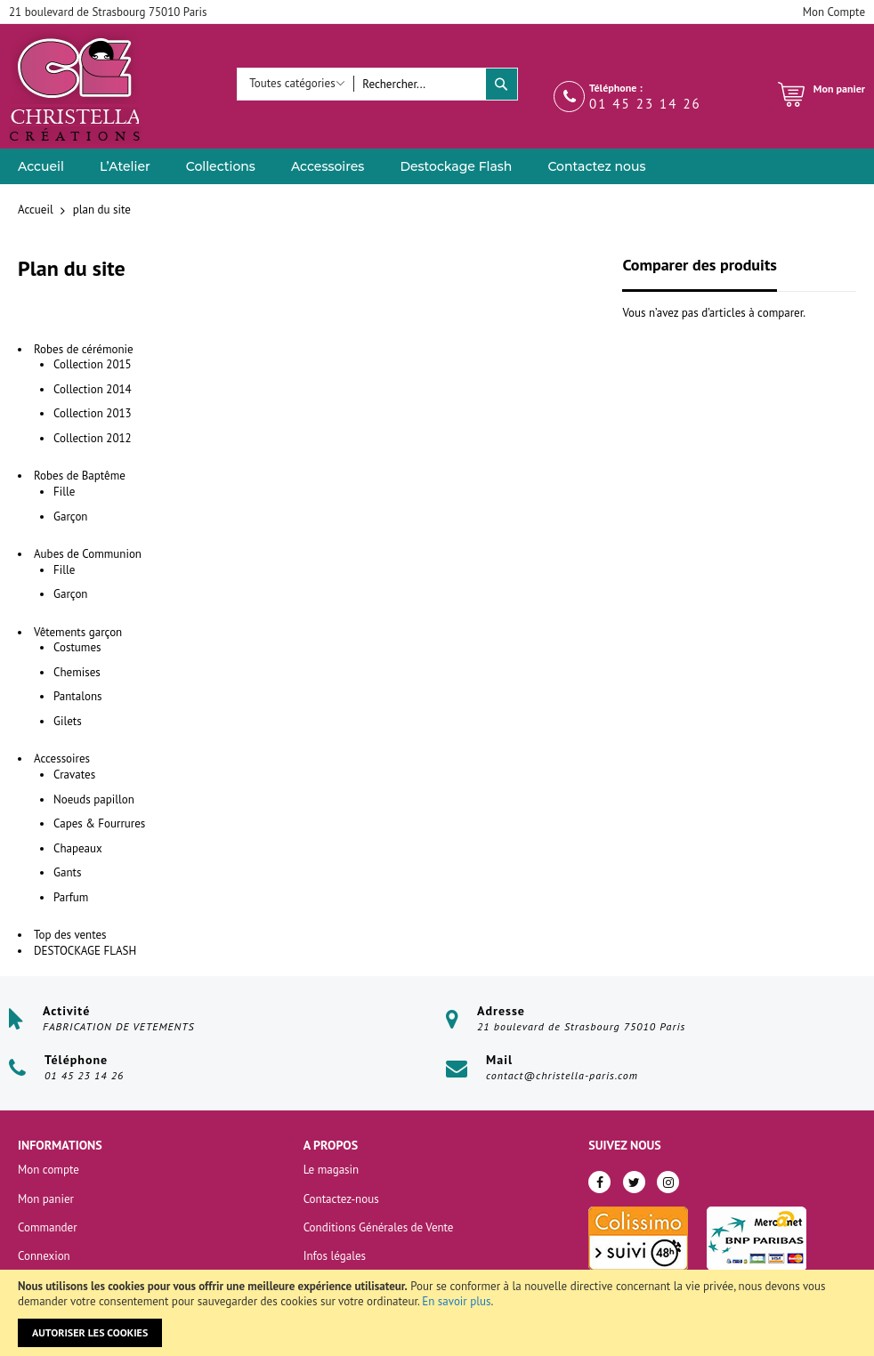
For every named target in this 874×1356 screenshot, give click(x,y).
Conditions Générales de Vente (378, 1227)
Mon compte (48, 1169)
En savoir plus (456, 1301)
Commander (47, 1227)
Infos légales (334, 1255)
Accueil (37, 209)
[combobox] (419, 84)
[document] (437, 1313)
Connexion (44, 1255)
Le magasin (331, 1169)
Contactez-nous (341, 1199)
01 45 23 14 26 (645, 103)
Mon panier (46, 1199)
